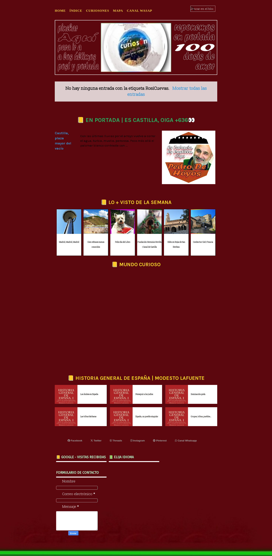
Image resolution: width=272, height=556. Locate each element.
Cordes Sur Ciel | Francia (203, 242)
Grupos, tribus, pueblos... (201, 416)
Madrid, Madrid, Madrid (69, 242)
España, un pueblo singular (146, 416)
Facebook (75, 440)
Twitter (95, 440)
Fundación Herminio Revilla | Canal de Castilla (150, 244)
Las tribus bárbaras (88, 416)
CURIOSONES (97, 10)
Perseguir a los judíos (144, 394)
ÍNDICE (76, 10)
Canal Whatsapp (186, 440)
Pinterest (160, 440)
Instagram (137, 440)
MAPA (118, 10)
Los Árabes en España (89, 394)
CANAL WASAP (139, 10)
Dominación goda (198, 394)
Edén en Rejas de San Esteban (176, 244)
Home (60, 10)
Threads (116, 440)
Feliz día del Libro (122, 242)
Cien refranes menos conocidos (95, 244)
